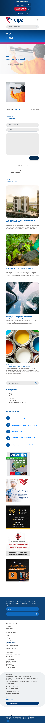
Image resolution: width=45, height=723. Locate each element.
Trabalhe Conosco (11, 642)
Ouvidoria (8, 662)
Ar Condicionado (16, 171)
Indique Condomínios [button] (12, 703)
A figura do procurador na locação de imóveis (24, 445)
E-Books (8, 626)
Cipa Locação (9, 651)
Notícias (12, 398)
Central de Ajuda (10, 667)
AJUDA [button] (20, 13)
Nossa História (10, 640)
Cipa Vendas (9, 652)
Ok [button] (8, 720)
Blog (10, 394)
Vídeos (8, 629)
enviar (34, 158)
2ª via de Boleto (10, 659)
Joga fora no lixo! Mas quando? (20, 418)
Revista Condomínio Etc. (17, 402)
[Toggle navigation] (37, 20)
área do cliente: (19, 1)
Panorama (12, 400)
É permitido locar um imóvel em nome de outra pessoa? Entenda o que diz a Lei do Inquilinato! (24, 424)
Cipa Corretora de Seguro (13, 654)
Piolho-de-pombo (17, 431)
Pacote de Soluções (11, 665)
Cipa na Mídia (9, 628)
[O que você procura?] (20, 27)
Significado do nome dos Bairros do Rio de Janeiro (23, 438)
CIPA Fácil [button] (20, 4)
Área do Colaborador (11, 644)
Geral (10, 396)
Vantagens (9, 664)
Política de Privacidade (12, 645)
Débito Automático (11, 661)
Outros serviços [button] (20, 8)
